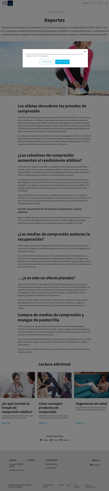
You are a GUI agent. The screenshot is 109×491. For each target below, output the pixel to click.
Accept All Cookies (62, 62)
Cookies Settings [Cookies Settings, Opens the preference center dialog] (47, 62)
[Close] (85, 51)
